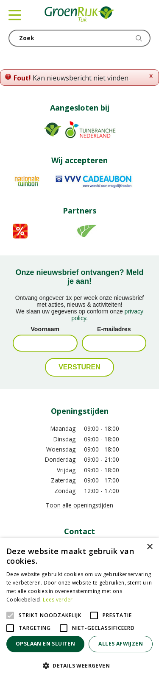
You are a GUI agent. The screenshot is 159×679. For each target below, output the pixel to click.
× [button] (149, 547)
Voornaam (45, 329)
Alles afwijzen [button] (120, 643)
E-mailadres (114, 329)
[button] (79, 665)
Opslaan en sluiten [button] (45, 643)
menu (14, 14)
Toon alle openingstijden (79, 505)
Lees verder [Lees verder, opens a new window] (58, 599)
